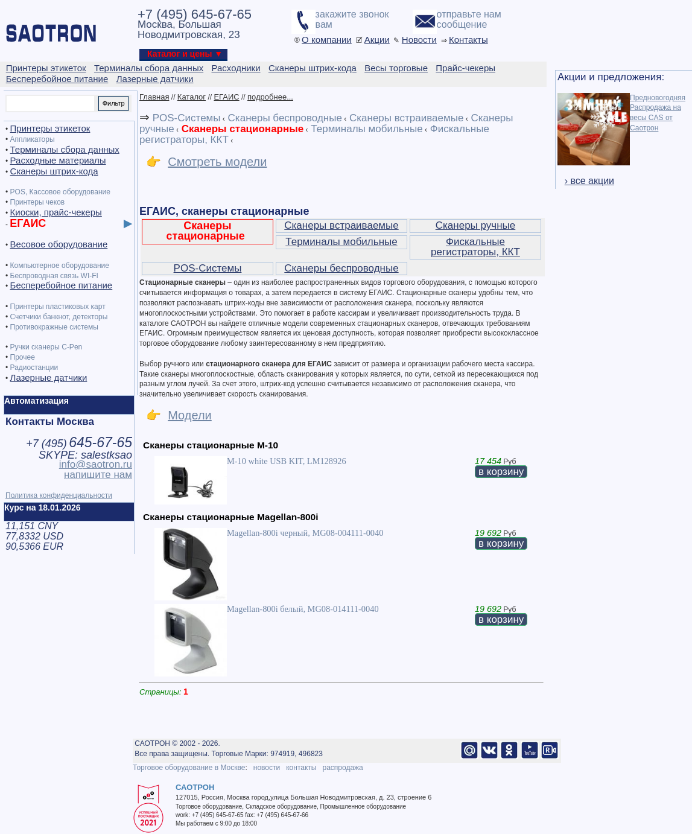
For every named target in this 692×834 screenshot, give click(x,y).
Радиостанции (34, 367)
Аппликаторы (32, 139)
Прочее (22, 357)
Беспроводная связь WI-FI (54, 276)
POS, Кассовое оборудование (60, 192)
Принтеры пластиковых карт (58, 306)
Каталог (191, 96)
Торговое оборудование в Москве (189, 767)
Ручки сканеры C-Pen (46, 347)
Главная (154, 96)
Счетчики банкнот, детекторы (59, 317)
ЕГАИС (226, 96)
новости (266, 767)
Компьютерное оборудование (59, 265)
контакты (301, 767)
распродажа (342, 767)
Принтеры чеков (37, 202)
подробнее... (270, 96)
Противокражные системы (54, 327)
